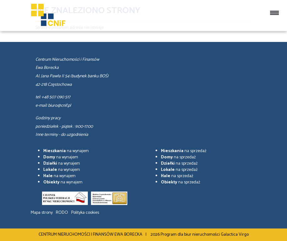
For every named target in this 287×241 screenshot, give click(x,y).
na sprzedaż (183, 151)
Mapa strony (42, 212)
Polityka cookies (85, 212)
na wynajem (66, 151)
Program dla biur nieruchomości (191, 234)
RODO (62, 212)
